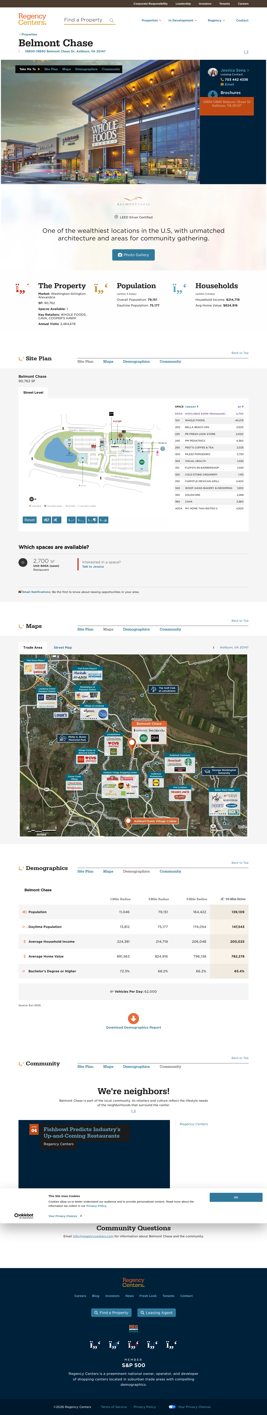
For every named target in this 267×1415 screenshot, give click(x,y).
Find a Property (114, 1313)
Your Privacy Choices (62, 1407)
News (129, 1296)
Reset (29, 520)
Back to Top (240, 353)
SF (241, 406)
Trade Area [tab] (32, 647)
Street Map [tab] (63, 647)
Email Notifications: (35, 592)
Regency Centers (194, 1124)
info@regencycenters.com (93, 1236)
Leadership (183, 3)
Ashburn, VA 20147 (234, 647)
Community (111, 69)
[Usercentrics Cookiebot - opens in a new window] (24, 1408)
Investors (205, 3)
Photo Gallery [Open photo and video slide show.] (136, 255)
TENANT (192, 406)
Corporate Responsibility (151, 3)
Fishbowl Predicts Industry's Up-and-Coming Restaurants (82, 1133)
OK (236, 1389)
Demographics (86, 69)
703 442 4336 (234, 79)
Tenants (224, 3)
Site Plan (51, 69)
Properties (150, 20)
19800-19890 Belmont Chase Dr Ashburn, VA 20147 (227, 104)
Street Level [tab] (33, 392)
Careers (243, 3)
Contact (242, 20)
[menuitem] (145, 22)
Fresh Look (148, 1296)
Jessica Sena (233, 70)
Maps (66, 69)
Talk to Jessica (93, 566)
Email (229, 84)
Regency (214, 20)
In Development (180, 20)
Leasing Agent (159, 1313)
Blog (95, 1296)
